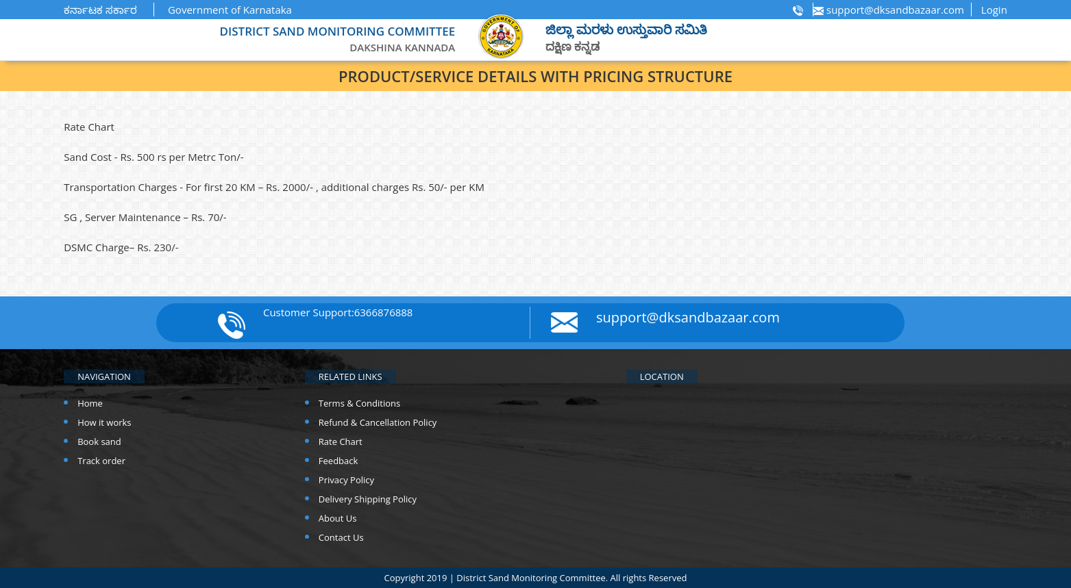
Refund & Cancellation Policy (378, 422)
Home (90, 403)
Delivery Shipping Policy (368, 499)
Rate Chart (340, 441)
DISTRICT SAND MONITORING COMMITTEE (338, 31)
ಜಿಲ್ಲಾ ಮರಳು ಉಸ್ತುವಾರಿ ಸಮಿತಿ (626, 29)
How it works (104, 422)
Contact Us (341, 537)
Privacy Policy (346, 480)
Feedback (338, 461)
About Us (338, 518)
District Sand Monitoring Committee (530, 578)
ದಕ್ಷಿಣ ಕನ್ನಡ (572, 46)
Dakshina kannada (402, 47)
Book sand (99, 441)
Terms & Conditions (359, 403)
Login (994, 9)
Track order (101, 461)
